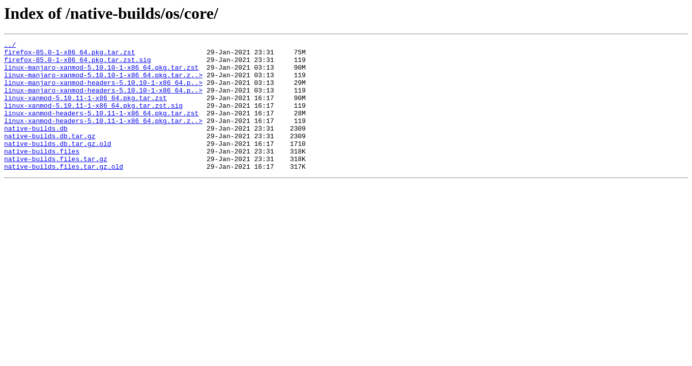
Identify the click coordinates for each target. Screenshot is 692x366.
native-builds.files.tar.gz (55, 183)
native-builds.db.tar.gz (49, 155)
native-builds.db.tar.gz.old (57, 164)
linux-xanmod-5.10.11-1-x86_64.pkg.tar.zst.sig (93, 119)
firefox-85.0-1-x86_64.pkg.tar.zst (69, 54)
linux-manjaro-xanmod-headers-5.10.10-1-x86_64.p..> (103, 91)
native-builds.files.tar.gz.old (63, 192)
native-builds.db (36, 146)
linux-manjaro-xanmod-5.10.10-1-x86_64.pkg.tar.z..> (103, 82)
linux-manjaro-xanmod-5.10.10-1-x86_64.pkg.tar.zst (101, 73)
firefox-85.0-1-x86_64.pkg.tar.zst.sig (77, 64)
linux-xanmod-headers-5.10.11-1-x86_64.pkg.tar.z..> (103, 137)
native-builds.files (41, 173)
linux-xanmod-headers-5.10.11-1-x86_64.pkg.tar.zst (101, 128)
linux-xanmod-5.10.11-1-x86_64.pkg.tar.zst (85, 109)
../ (10, 45)
